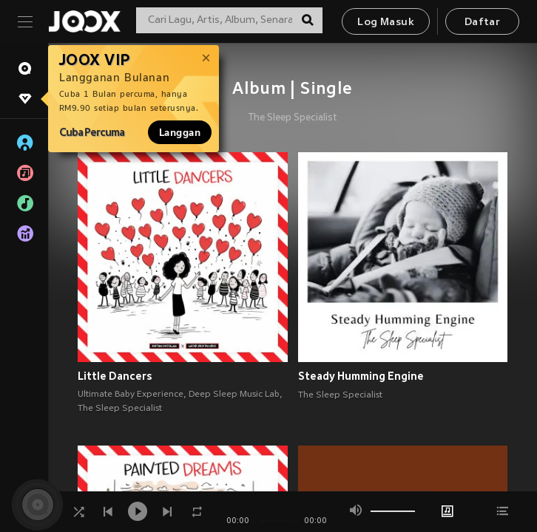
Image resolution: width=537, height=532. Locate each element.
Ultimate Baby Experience (130, 394)
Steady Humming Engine (361, 376)
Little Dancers (115, 376)
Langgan (179, 132)
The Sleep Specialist (293, 118)
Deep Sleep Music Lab (234, 394)
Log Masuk (385, 22)
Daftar (482, 22)
